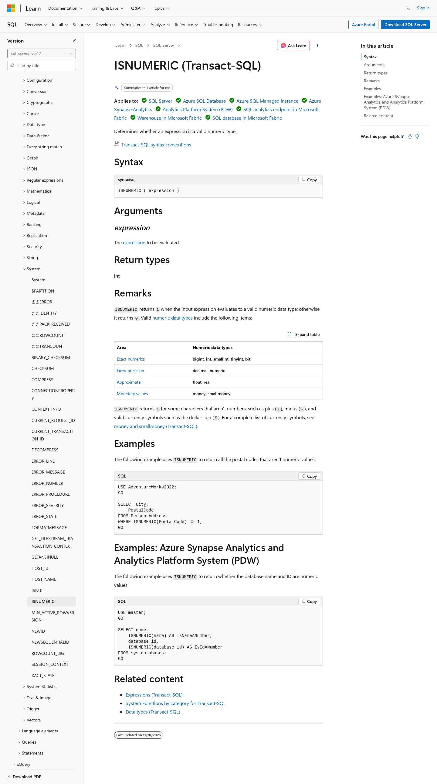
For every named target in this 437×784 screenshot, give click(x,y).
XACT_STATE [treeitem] (43, 654)
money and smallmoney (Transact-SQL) (155, 426)
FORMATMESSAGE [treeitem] (49, 506)
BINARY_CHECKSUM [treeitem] (51, 336)
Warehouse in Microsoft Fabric (169, 118)
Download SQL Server (405, 24)
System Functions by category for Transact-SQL (176, 703)
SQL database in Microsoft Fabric (247, 118)
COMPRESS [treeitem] (42, 358)
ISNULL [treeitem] (39, 569)
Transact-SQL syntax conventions (156, 144)
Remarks (372, 81)
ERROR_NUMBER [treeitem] (47, 462)
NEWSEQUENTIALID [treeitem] (50, 621)
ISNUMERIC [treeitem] (43, 580)
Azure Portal (363, 24)
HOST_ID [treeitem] (40, 547)
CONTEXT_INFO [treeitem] (46, 388)
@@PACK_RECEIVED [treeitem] (51, 303)
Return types (376, 73)
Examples (372, 88)
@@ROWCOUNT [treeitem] (47, 314)
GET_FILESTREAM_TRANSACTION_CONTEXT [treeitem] (52, 521)
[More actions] (317, 45)
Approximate (129, 382)
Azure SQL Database (204, 101)
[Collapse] (74, 40)
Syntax (370, 57)
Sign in (423, 8)
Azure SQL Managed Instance (267, 101)
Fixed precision (130, 370)
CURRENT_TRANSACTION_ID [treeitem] (52, 414)
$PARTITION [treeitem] (43, 270)
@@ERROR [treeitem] (42, 281)
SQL (139, 45)
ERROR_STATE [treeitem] (44, 495)
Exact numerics (131, 359)
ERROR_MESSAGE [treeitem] (48, 451)
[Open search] (408, 8)
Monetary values (132, 393)
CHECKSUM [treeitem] (43, 347)
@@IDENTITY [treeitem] (44, 292)
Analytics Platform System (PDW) (198, 109)
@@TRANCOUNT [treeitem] (48, 325)
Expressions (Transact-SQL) (154, 694)
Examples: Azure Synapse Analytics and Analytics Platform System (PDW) (394, 102)
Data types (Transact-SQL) (153, 711)
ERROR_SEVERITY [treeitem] (48, 484)
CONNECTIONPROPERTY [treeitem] (53, 373)
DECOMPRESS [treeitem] (45, 429)
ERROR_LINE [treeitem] (43, 440)
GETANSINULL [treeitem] (45, 536)
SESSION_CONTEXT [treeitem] (50, 643)
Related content (378, 115)
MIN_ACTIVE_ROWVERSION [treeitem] (53, 595)
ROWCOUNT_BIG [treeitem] (48, 632)
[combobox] (41, 53)
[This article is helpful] (409, 136)
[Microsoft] (11, 8)
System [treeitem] (38, 259)
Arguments (374, 64)
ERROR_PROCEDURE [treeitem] (51, 473)
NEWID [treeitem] (38, 610)
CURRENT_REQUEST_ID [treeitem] (53, 399)
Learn (120, 45)
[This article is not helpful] (417, 136)
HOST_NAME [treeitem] (44, 558)
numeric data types (172, 317)
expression (134, 242)
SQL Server (163, 45)
